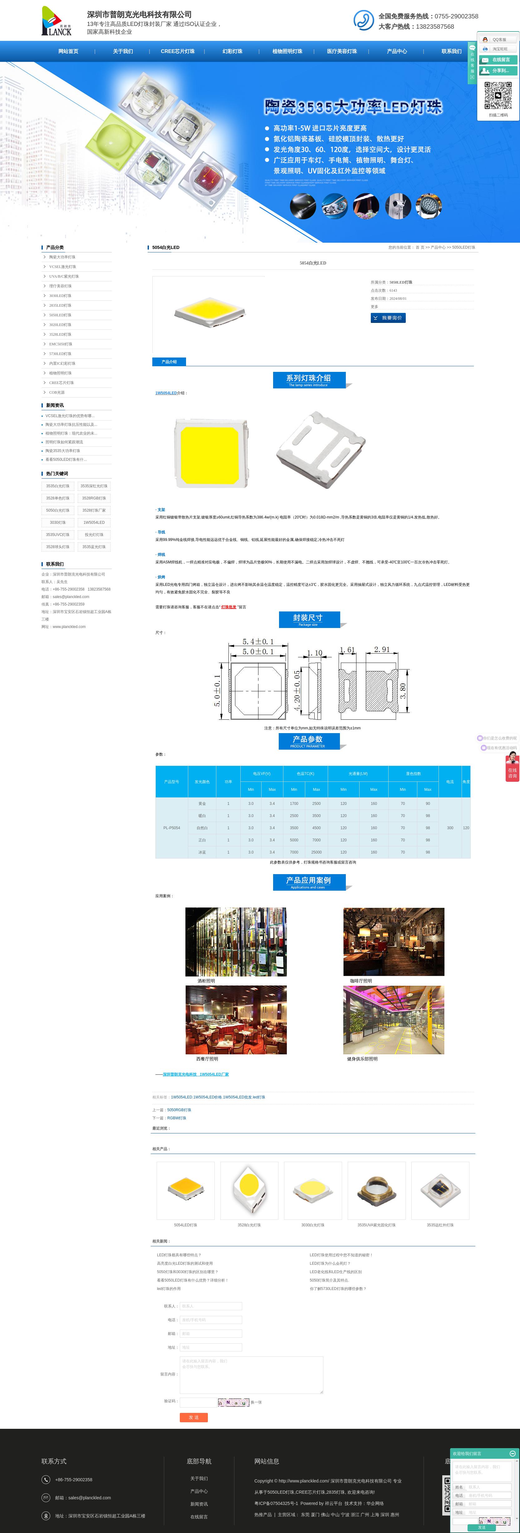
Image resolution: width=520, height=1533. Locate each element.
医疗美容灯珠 (342, 51)
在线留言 (501, 59)
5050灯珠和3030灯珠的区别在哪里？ (187, 1272)
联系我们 (452, 51)
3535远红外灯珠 (440, 1225)
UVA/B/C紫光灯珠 (64, 276)
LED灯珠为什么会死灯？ (330, 1263)
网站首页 (68, 51)
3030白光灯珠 (313, 1225)
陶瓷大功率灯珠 (62, 257)
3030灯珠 (58, 522)
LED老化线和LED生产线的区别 (336, 1272)
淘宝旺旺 (495, 48)
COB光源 (57, 392)
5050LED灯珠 (60, 315)
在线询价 (388, 318)
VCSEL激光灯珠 (62, 267)
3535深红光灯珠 (94, 486)
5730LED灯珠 (60, 354)
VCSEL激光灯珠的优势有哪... (70, 416)
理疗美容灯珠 (60, 286)
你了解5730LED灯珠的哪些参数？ (338, 1289)
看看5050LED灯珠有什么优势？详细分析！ (193, 1280)
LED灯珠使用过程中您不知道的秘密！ (341, 1255)
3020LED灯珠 (60, 325)
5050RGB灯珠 (179, 1110)
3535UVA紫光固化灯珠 (377, 1225)
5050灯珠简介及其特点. (329, 1280)
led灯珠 (259, 1097)
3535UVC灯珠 (58, 535)
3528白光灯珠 (249, 1225)
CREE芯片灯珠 (178, 51)
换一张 (256, 1402)
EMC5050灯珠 (60, 344)
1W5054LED (94, 522)
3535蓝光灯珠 (94, 547)
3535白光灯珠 (58, 486)
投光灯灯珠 (94, 535)
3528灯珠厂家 (94, 510)
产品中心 (397, 51)
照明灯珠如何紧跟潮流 (64, 442)
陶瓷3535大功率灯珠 (63, 451)
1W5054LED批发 (237, 1097)
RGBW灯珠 (176, 1118)
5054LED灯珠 (185, 1225)
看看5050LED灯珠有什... (66, 459)
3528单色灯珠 (58, 498)
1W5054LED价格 (207, 1097)
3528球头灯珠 (58, 547)
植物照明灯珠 (287, 51)
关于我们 (123, 51)
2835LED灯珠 (60, 305)
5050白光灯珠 (58, 510)
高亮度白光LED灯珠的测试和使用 (185, 1263)
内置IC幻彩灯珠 (62, 363)
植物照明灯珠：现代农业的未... (71, 433)
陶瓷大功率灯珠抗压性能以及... (71, 424)
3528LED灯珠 (60, 334)
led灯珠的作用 (169, 1289)
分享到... (501, 70)
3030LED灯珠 (60, 296)
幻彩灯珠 (233, 51)
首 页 (420, 247)
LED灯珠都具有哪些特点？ (179, 1255)
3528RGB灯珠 (94, 498)
